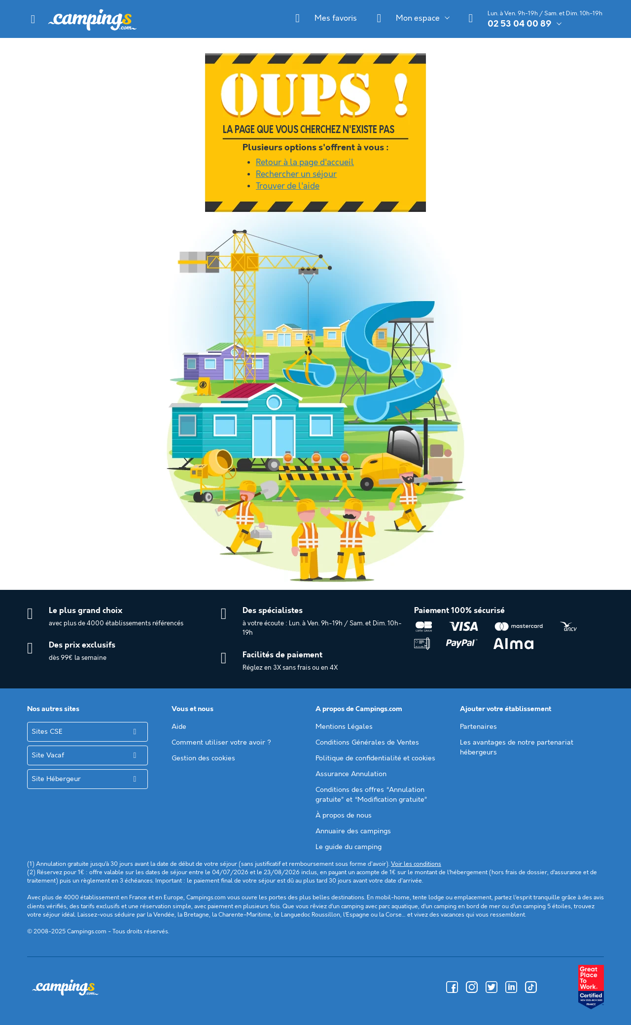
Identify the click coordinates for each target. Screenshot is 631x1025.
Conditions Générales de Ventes (367, 743)
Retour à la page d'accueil (305, 163)
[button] (33, 19)
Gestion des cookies (203, 758)
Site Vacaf (48, 755)
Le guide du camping (349, 847)
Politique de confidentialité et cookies (375, 758)
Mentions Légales (344, 727)
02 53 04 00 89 (520, 24)
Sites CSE (47, 732)
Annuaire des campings (353, 831)
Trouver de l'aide (287, 186)
